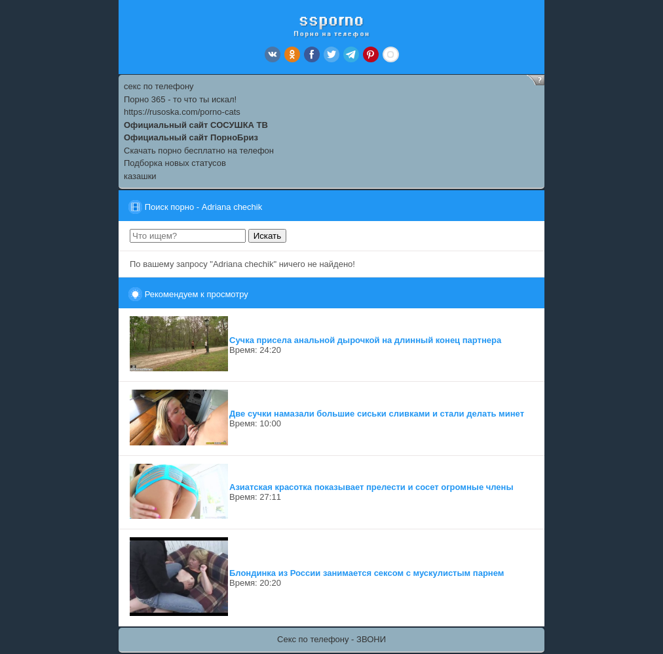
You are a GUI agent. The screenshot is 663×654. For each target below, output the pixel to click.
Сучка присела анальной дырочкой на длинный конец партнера (365, 340)
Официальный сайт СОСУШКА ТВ (196, 125)
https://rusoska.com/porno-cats (182, 112)
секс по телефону (159, 86)
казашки (140, 176)
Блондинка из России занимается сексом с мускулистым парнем (366, 573)
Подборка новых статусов (175, 163)
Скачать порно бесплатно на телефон (199, 150)
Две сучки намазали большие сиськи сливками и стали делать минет (376, 414)
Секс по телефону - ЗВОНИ (331, 639)
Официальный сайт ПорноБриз (191, 137)
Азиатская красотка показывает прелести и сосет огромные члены (371, 487)
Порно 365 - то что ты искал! (180, 99)
